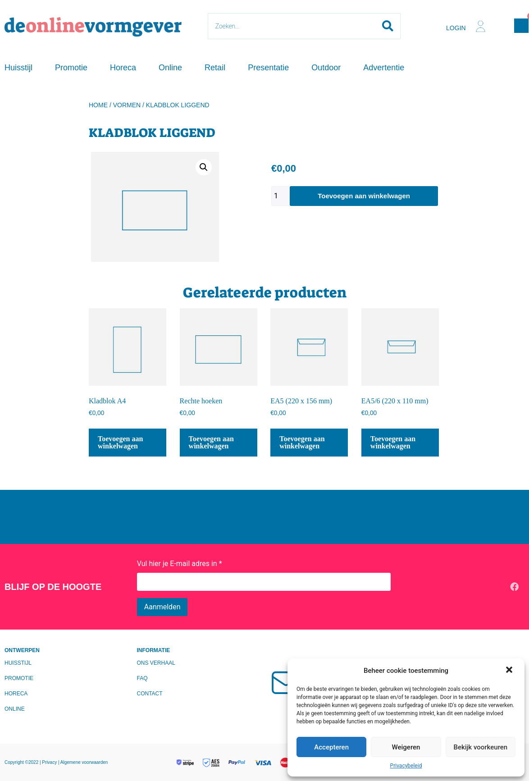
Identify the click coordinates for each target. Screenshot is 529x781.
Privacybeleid (406, 766)
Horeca (123, 67)
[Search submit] (387, 26)
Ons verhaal (156, 663)
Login (456, 28)
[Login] (480, 26)
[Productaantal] (280, 196)
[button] (510, 670)
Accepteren (331, 747)
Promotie (71, 67)
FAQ (142, 678)
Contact (150, 693)
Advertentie (383, 67)
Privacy (50, 762)
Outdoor (326, 67)
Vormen (127, 105)
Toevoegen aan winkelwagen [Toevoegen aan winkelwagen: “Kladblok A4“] (120, 442)
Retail (215, 67)
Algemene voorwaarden (84, 762)
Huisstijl (18, 67)
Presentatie (268, 67)
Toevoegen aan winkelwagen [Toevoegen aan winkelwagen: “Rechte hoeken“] (211, 442)
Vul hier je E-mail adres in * (179, 563)
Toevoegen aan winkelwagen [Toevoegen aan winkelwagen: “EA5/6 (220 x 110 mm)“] (392, 442)
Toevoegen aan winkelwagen (364, 196)
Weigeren (406, 747)
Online (170, 67)
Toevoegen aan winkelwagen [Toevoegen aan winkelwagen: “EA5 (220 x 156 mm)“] (301, 442)
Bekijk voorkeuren (480, 747)
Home (98, 105)
